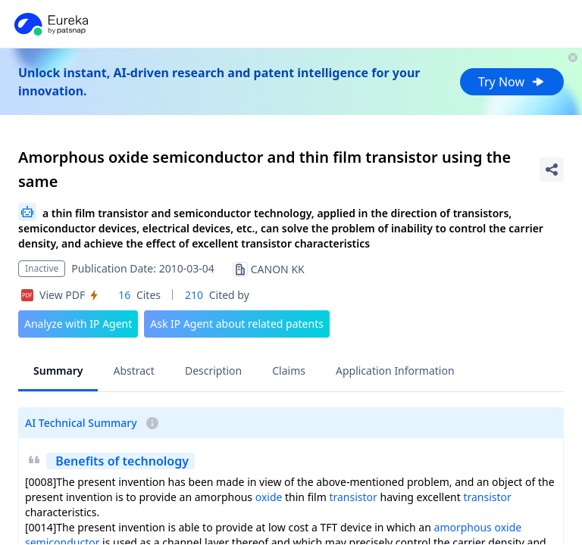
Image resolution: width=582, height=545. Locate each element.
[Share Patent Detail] (552, 169)
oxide (269, 497)
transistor (353, 497)
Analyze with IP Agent (78, 323)
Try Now (512, 81)
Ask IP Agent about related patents (237, 323)
